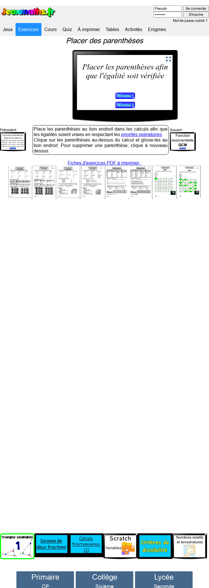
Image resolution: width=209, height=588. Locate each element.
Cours (50, 29)
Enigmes (157, 29)
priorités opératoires (141, 126)
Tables (112, 29)
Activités (133, 29)
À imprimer (89, 29)
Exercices (28, 29)
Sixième (104, 578)
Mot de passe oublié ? (190, 20)
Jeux (8, 29)
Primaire (45, 568)
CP (45, 578)
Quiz (67, 29)
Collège (104, 568)
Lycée (164, 568)
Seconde (164, 578)
